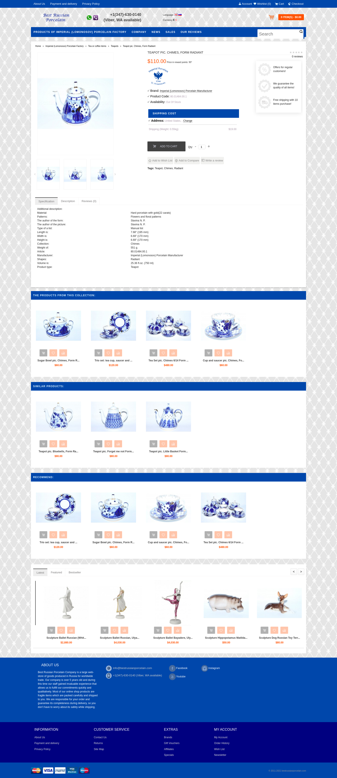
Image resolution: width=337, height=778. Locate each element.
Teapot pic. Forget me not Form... (113, 451)
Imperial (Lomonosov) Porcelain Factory (65, 46)
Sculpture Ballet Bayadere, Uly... (244, 637)
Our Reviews (191, 32)
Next (117, 175)
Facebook (178, 668)
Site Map (99, 749)
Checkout (297, 3)
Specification (46, 201)
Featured (56, 572)
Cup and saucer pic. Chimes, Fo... (223, 360)
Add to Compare (189, 160)
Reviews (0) (89, 201)
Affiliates (169, 749)
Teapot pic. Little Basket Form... (168, 451)
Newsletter (220, 755)
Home (38, 46)
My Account (220, 737)
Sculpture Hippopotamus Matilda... (297, 637)
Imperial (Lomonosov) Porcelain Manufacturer (186, 90)
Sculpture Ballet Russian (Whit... (137, 637)
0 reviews (297, 56)
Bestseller (75, 572)
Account (247, 3)
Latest (40, 572)
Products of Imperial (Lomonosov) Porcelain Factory (80, 32)
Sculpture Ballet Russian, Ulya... (190, 637)
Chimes (168, 168)
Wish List (219, 749)
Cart (281, 3)
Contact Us (100, 737)
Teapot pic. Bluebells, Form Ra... (58, 451)
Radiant (178, 168)
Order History (221, 743)
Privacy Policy (91, 3)
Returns (98, 743)
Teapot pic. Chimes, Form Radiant (139, 46)
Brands (168, 737)
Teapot (159, 168)
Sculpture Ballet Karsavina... (84, 637)
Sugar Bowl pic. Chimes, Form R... (58, 360)
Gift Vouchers (171, 743)
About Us (39, 3)
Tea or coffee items (97, 46)
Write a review (214, 160)
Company (139, 32)
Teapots (114, 46)
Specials (169, 755)
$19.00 (233, 129)
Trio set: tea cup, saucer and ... (113, 360)
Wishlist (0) (264, 3)
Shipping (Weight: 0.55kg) (163, 129)
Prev (36, 175)
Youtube (177, 676)
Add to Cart (168, 146)
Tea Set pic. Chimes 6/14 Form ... (168, 360)
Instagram (210, 668)
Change (187, 120)
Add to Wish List (162, 160)
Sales (170, 32)
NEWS (156, 32)
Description (68, 201)
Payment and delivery (63, 3)
